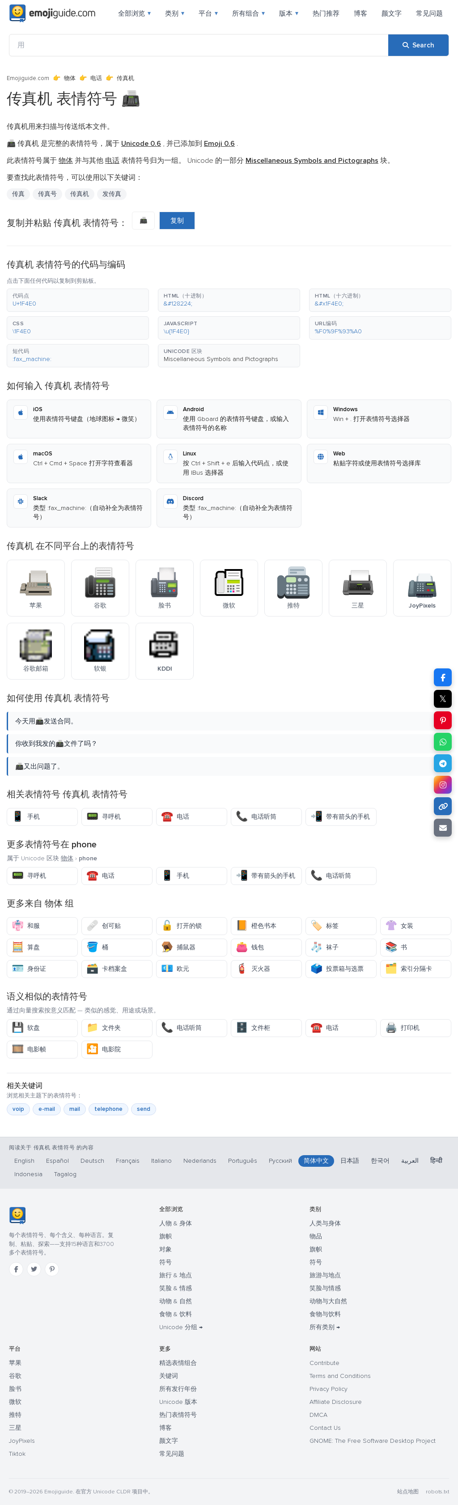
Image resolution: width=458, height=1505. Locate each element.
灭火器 (253, 969)
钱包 (250, 947)
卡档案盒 (106, 969)
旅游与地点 (325, 1275)
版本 (288, 13)
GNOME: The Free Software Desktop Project (373, 1441)
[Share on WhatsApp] (443, 742)
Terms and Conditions (340, 1376)
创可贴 (103, 926)
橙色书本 (256, 926)
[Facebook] (16, 1269)
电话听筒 (256, 817)
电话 (96, 78)
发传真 (111, 194)
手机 (26, 817)
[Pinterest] (52, 1269)
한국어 (380, 1161)
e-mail (46, 1109)
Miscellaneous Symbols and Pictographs (221, 359)
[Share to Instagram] (443, 785)
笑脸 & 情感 (175, 1288)
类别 (174, 13)
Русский (280, 1161)
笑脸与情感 (325, 1288)
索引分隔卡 (408, 969)
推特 (15, 1415)
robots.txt (437, 1491)
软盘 (26, 1028)
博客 (360, 13)
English (24, 1161)
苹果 (15, 1363)
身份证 (29, 969)
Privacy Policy (329, 1389)
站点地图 (408, 1491)
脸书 (15, 1389)
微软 (15, 1402)
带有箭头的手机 (340, 817)
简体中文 (316, 1161)
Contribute (324, 1363)
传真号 (47, 194)
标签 (324, 926)
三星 (15, 1428)
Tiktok (17, 1454)
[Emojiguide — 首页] (17, 1215)
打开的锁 (181, 926)
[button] (78, 300)
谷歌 (15, 1376)
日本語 (349, 1161)
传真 (18, 194)
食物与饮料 (325, 1314)
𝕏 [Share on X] (442, 699)
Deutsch (92, 1161)
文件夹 (103, 1028)
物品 (316, 1236)
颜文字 (392, 13)
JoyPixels (22, 1441)
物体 (70, 78)
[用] (198, 45)
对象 (165, 1249)
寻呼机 (103, 817)
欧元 (175, 969)
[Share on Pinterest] (443, 720)
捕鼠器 (178, 947)
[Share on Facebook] (443, 677)
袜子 (324, 947)
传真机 (79, 194)
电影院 (103, 1049)
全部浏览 (134, 13)
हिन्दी (436, 1161)
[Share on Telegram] (443, 763)
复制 (177, 221)
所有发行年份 (178, 1389)
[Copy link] (443, 806)
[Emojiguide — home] (52, 13)
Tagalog (65, 1174)
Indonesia (28, 1174)
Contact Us (325, 1428)
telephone (108, 1109)
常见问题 (429, 13)
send (143, 1109)
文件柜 (253, 1028)
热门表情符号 (178, 1415)
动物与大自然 (328, 1301)
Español (57, 1161)
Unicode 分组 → (181, 1327)
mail (74, 1109)
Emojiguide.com (28, 78)
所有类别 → (325, 1327)
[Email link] (443, 828)
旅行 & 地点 (175, 1275)
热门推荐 (326, 13)
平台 (208, 13)
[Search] (418, 45)
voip (18, 1109)
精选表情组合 (178, 1363)
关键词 (168, 1376)
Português (242, 1161)
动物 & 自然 (175, 1301)
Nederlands (199, 1161)
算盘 (26, 947)
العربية (410, 1161)
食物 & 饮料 (175, 1314)
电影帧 (29, 1049)
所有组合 (248, 13)
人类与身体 (325, 1223)
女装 (399, 926)
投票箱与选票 (337, 969)
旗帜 (165, 1236)
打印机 (402, 1028)
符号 (165, 1262)
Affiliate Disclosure (336, 1402)
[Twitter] (34, 1269)
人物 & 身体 (175, 1223)
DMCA (318, 1415)
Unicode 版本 (178, 1402)
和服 (26, 926)
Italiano (161, 1161)
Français (128, 1161)
